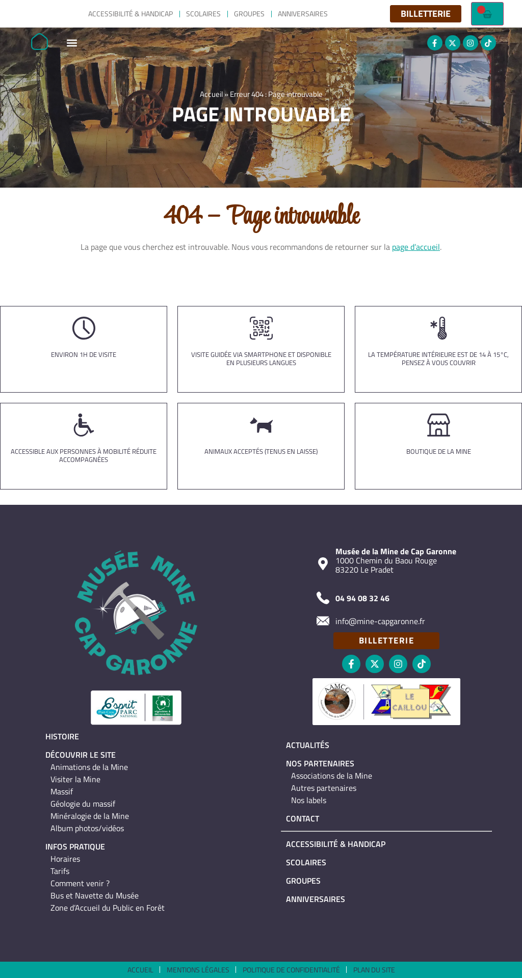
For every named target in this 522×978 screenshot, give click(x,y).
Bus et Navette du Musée (94, 895)
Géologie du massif (82, 803)
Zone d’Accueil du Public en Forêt (107, 908)
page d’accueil (416, 247)
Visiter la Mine (75, 779)
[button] (71, 43)
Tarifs (59, 871)
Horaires (65, 859)
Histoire (62, 736)
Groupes (249, 13)
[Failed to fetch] (487, 13)
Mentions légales (198, 969)
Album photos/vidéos (87, 828)
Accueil (211, 96)
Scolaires (203, 13)
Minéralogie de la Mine (89, 816)
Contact (302, 818)
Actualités (307, 745)
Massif (61, 791)
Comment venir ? (80, 883)
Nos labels (308, 800)
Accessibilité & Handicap (130, 13)
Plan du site (374, 969)
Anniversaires (303, 13)
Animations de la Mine (89, 767)
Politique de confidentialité (291, 969)
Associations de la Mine (331, 775)
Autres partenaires (323, 788)
